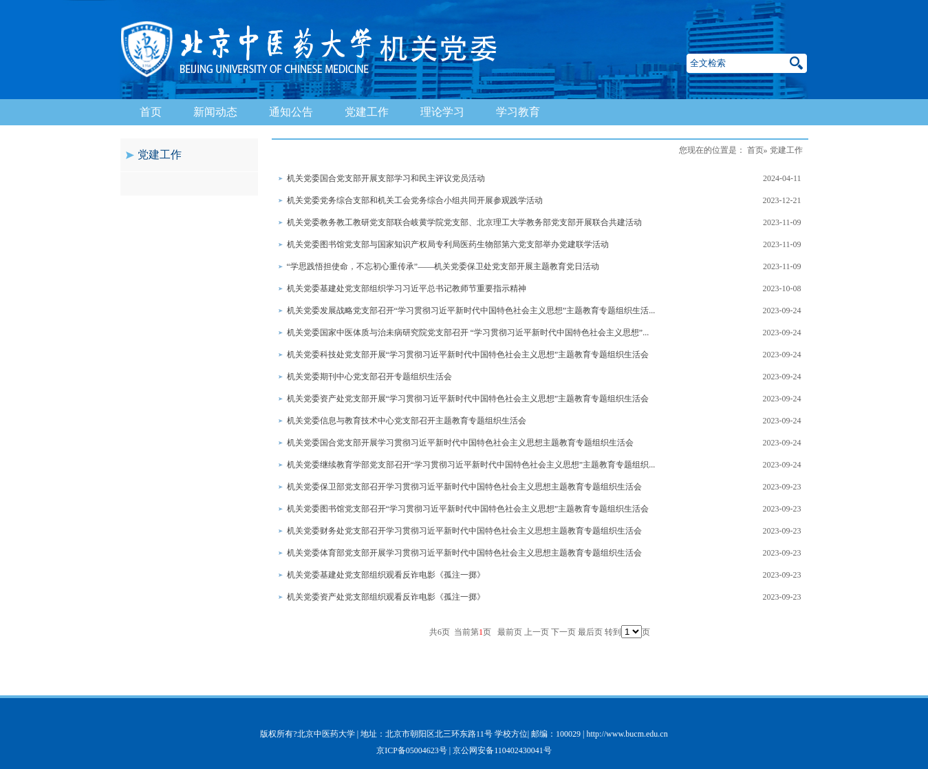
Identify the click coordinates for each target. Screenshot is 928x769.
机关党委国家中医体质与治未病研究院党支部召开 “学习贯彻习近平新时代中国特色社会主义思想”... (468, 332)
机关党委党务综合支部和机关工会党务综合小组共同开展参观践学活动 (415, 200)
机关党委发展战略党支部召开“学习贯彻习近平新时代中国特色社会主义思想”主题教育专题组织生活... (471, 310)
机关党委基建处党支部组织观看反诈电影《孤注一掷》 (386, 575)
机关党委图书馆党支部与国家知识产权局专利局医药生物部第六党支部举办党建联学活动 (448, 244)
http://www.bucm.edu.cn (626, 734)
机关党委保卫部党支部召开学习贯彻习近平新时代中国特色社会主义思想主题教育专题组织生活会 (464, 487)
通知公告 (291, 112)
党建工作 (367, 112)
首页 (151, 112)
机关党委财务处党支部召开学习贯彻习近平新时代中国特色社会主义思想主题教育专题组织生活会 (464, 531)
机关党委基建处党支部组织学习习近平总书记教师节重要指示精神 (406, 288)
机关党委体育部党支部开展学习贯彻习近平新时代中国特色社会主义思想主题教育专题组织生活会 (464, 553)
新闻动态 (215, 112)
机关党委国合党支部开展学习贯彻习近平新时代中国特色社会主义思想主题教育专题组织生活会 (460, 442)
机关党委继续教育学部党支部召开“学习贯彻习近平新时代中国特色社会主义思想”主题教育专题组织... (471, 465)
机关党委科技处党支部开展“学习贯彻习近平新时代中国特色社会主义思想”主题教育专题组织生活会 (468, 354)
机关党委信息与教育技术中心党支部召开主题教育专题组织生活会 (406, 420)
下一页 (563, 632)
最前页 (509, 632)
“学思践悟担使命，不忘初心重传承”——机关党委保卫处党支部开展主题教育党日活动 (443, 266)
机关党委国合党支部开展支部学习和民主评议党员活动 (386, 178)
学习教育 (518, 112)
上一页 (536, 632)
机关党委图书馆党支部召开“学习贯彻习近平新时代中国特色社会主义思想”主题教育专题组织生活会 (468, 509)
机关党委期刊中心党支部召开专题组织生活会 (369, 376)
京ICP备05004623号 (411, 750)
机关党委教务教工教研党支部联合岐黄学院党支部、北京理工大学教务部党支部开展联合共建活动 (464, 222)
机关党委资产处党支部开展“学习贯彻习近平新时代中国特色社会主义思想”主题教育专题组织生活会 (468, 398)
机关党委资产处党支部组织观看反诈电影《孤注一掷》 (386, 597)
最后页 (590, 632)
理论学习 (442, 112)
